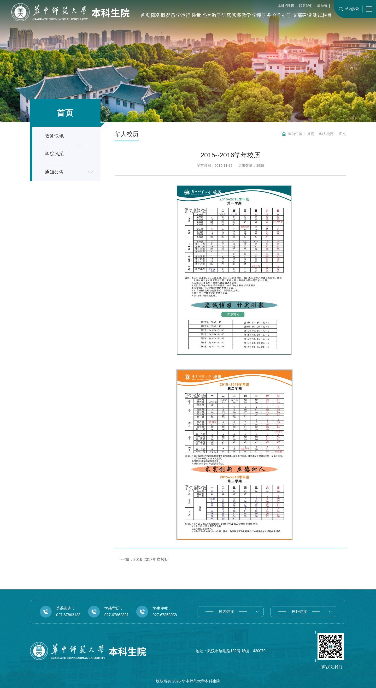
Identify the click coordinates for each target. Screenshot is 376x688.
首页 (145, 15)
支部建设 (302, 15)
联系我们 (305, 6)
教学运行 (180, 15)
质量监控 (201, 15)
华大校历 (326, 134)
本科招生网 (286, 6)
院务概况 (160, 15)
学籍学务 (261, 15)
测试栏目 (322, 15)
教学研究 (221, 15)
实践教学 (241, 15)
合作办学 (281, 15)
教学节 (322, 6)
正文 (342, 134)
